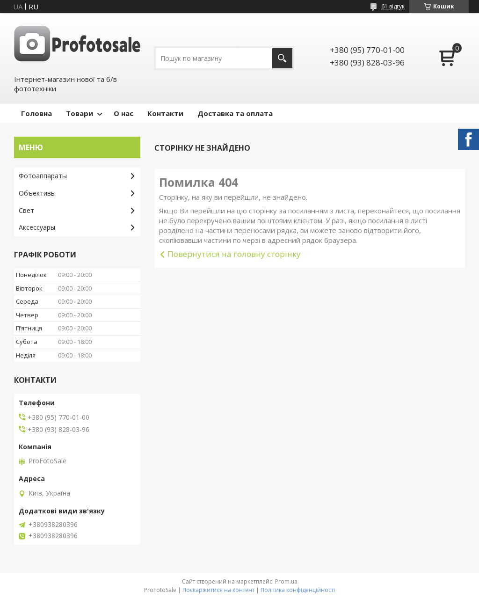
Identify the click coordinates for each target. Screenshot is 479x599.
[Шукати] (282, 58)
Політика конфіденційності (298, 590)
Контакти (165, 113)
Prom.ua (286, 581)
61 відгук (393, 6)
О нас (123, 113)
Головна (36, 113)
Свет (26, 210)
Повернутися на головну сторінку (234, 253)
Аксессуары (37, 227)
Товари (79, 113)
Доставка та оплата (235, 113)
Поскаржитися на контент (218, 590)
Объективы (37, 193)
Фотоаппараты (43, 175)
